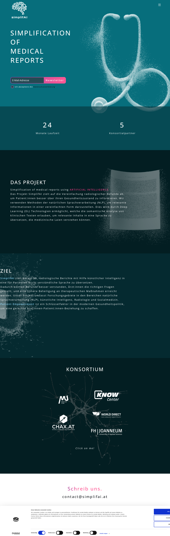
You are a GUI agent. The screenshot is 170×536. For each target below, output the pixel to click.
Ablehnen (149, 522)
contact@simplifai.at (85, 496)
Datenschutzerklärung (44, 87)
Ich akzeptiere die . (35, 86)
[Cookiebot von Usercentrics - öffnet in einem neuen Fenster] (16, 532)
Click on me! (85, 448)
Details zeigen (104, 532)
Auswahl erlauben (149, 516)
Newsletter (55, 80)
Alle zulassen (149, 510)
